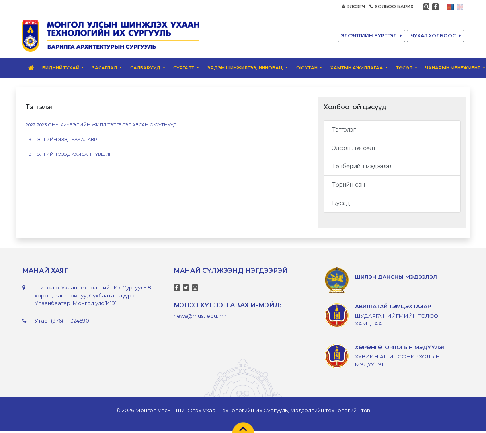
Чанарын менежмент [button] (453, 68)
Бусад (341, 203)
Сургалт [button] (184, 68)
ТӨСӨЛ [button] (405, 68)
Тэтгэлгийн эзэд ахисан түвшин (69, 154)
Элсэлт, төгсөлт (354, 148)
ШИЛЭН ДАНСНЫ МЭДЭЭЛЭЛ (396, 277)
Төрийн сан (348, 184)
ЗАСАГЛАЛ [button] (105, 68)
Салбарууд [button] (146, 68)
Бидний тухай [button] (61, 68)
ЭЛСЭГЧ (353, 6)
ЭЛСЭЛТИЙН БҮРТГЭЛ (371, 36)
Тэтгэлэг (344, 129)
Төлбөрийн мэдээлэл (362, 166)
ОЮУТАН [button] (307, 68)
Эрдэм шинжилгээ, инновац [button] (245, 68)
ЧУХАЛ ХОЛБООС (435, 36)
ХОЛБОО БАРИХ (391, 6)
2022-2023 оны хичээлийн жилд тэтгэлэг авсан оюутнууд (102, 125)
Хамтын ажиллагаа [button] (357, 68)
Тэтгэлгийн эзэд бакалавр (61, 139)
